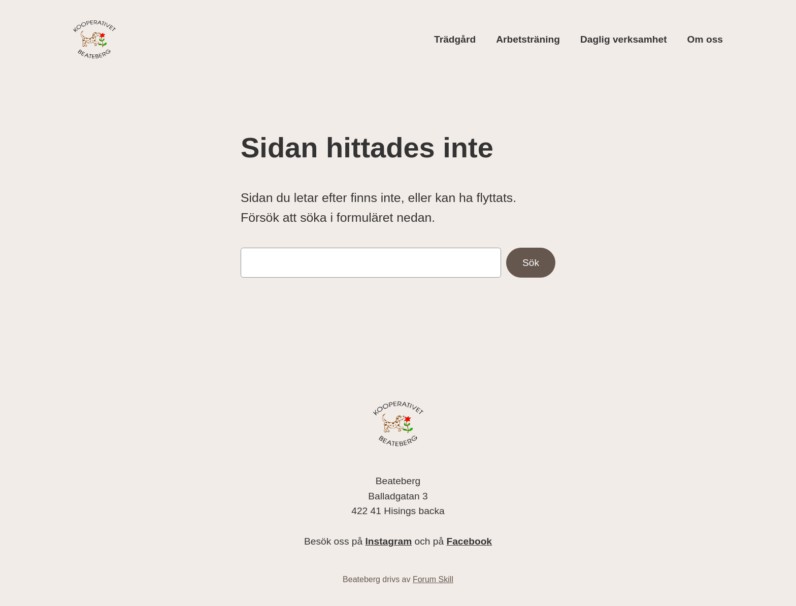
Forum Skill (433, 579)
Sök (530, 262)
